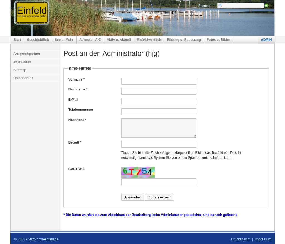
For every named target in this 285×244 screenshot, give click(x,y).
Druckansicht (240, 239)
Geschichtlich (38, 40)
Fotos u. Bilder (218, 40)
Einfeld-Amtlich (149, 40)
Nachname (78, 89)
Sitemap (204, 6)
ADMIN (266, 40)
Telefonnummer (80, 110)
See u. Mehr (64, 40)
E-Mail (73, 100)
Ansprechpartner (26, 54)
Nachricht (77, 120)
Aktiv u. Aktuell (119, 40)
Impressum (22, 62)
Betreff (75, 142)
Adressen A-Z (90, 40)
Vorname (76, 79)
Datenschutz (23, 78)
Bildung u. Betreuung (184, 40)
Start (17, 40)
